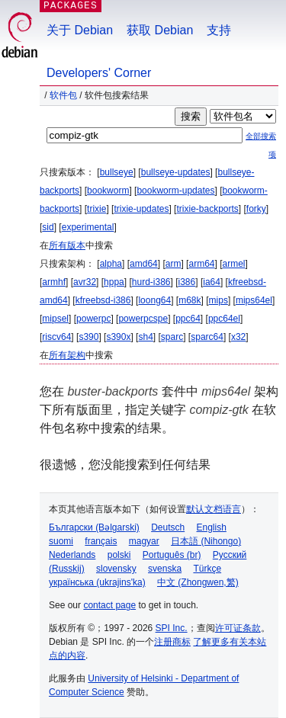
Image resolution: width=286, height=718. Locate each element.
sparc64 (207, 337)
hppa (114, 282)
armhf (54, 282)
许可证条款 (238, 628)
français (101, 541)
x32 (238, 337)
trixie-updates (141, 209)
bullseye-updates (175, 172)
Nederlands (72, 555)
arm (173, 263)
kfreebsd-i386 (103, 300)
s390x (118, 337)
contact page (109, 605)
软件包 (63, 95)
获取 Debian (160, 30)
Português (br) (172, 555)
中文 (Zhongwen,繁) (198, 582)
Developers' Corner (99, 72)
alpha (111, 263)
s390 (88, 337)
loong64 (154, 300)
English (212, 527)
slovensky (116, 568)
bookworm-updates (175, 190)
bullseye (116, 172)
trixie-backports (207, 209)
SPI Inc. (172, 628)
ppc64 (188, 318)
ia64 (211, 282)
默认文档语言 (213, 509)
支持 (219, 30)
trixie (96, 209)
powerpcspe (143, 318)
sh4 (145, 337)
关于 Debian (80, 30)
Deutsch (168, 527)
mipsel (55, 318)
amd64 (144, 263)
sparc (172, 337)
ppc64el (224, 318)
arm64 (201, 263)
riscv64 (56, 337)
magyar (144, 541)
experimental (88, 227)
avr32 (84, 282)
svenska (165, 568)
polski (119, 555)
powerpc (93, 318)
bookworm (108, 190)
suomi (61, 541)
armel (234, 263)
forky (256, 209)
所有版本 (67, 245)
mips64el (254, 300)
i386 (187, 282)
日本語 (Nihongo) (206, 541)
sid (47, 227)
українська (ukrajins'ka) (97, 582)
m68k (189, 300)
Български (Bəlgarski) (94, 527)
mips (218, 300)
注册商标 (172, 641)
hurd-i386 (151, 282)
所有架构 (67, 355)
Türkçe (207, 568)
